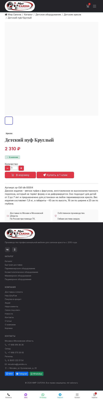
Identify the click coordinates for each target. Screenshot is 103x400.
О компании (10, 324)
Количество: (11, 164)
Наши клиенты (11, 306)
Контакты (9, 317)
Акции (7, 303)
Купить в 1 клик (55, 175)
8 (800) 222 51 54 (14, 360)
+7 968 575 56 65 (14, 352)
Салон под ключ (12, 310)
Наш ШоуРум (11, 295)
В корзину (20, 175)
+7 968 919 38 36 (14, 345)
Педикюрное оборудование (18, 279)
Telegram (21, 374)
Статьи (8, 321)
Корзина (8, 328)
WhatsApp (36, 374)
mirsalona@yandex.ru (16, 364)
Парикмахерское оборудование (20, 268)
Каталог (8, 261)
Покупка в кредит (13, 299)
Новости (9, 314)
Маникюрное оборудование (18, 276)
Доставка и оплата (14, 292)
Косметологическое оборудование (21, 272)
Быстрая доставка (13, 265)
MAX (9, 374)
